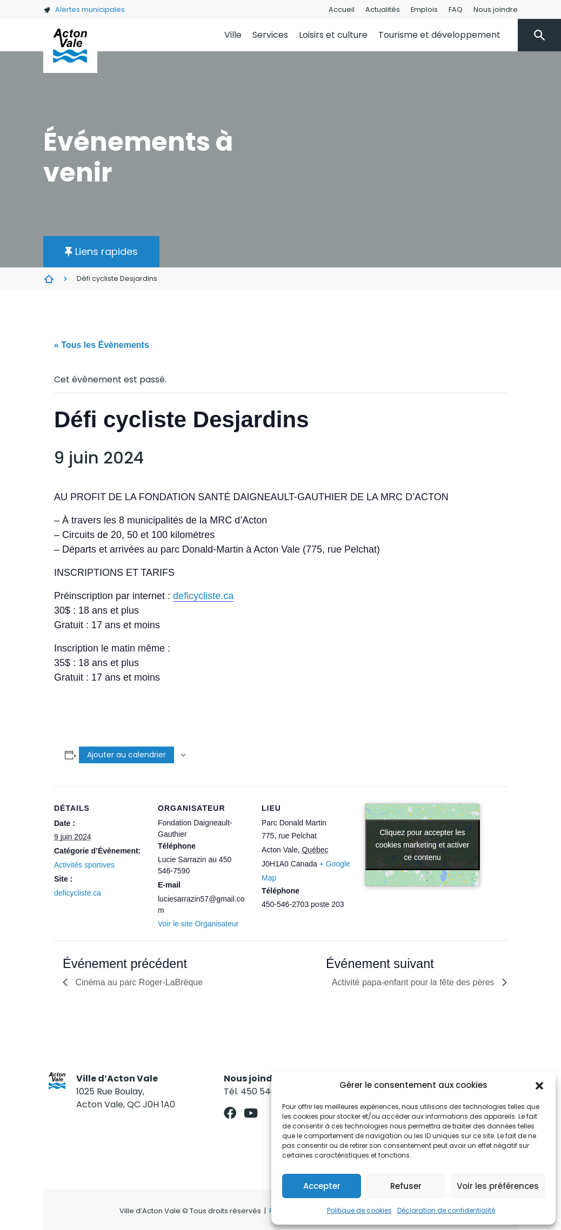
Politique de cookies (359, 1210)
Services (270, 35)
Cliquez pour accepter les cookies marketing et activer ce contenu (423, 844)
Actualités (382, 9)
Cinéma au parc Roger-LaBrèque (138, 982)
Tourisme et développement (439, 35)
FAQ (456, 9)
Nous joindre (495, 9)
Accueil (342, 9)
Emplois (424, 9)
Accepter (321, 1186)
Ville (233, 35)
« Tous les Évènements (101, 344)
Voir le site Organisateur (198, 923)
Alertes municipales (84, 9)
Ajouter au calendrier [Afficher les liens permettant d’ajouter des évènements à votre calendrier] (126, 754)
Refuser (406, 1186)
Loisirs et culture (333, 35)
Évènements (48, 278)
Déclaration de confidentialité (446, 1210)
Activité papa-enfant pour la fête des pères (414, 982)
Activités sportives (84, 865)
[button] (539, 1085)
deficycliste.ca (203, 595)
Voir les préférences (498, 1186)
